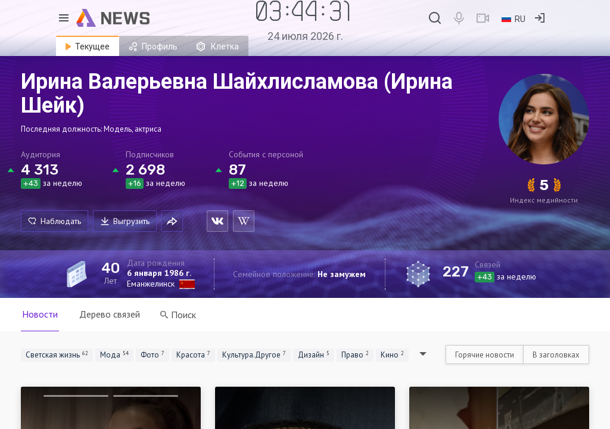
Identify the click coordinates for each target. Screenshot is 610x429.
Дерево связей (109, 314)
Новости (40, 314)
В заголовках (556, 355)
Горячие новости (484, 355)
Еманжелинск (151, 283)
